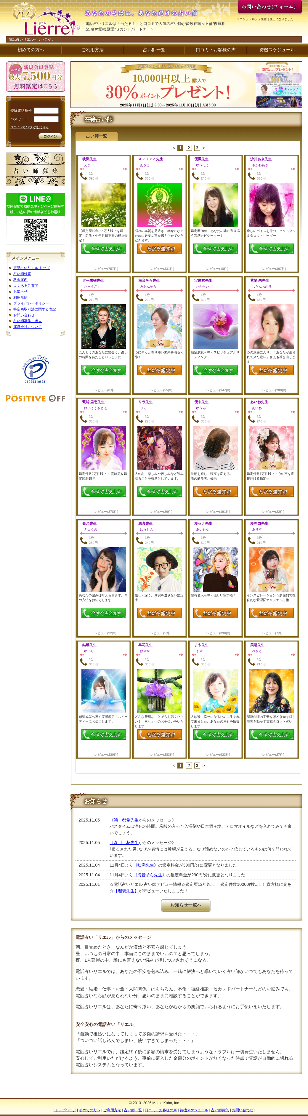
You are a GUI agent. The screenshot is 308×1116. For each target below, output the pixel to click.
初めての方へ (30, 49)
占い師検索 (22, 274)
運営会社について (27, 327)
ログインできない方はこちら (29, 127)
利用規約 (20, 297)
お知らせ (20, 291)
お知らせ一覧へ (185, 905)
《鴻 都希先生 (124, 820)
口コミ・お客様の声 (216, 49)
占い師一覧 (154, 49)
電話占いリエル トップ (31, 268)
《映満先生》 (145, 865)
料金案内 (20, 280)
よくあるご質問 (25, 286)
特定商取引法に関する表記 (34, 309)
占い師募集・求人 (27, 321)
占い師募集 (220, 1110)
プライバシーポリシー (31, 303)
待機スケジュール (277, 49)
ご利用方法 (92, 49)
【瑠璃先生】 (126, 890)
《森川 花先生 (124, 842)
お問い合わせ (24, 315)
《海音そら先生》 (149, 874)
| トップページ (64, 1110)
